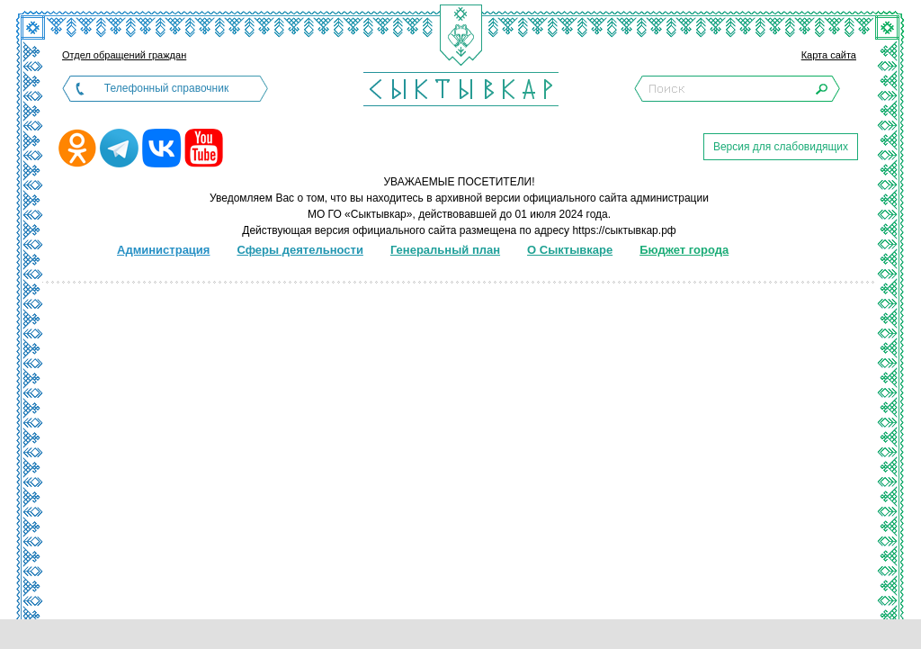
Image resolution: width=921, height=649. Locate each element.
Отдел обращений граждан (124, 55)
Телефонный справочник (166, 88)
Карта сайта (828, 55)
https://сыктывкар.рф (623, 230)
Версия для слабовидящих (780, 146)
